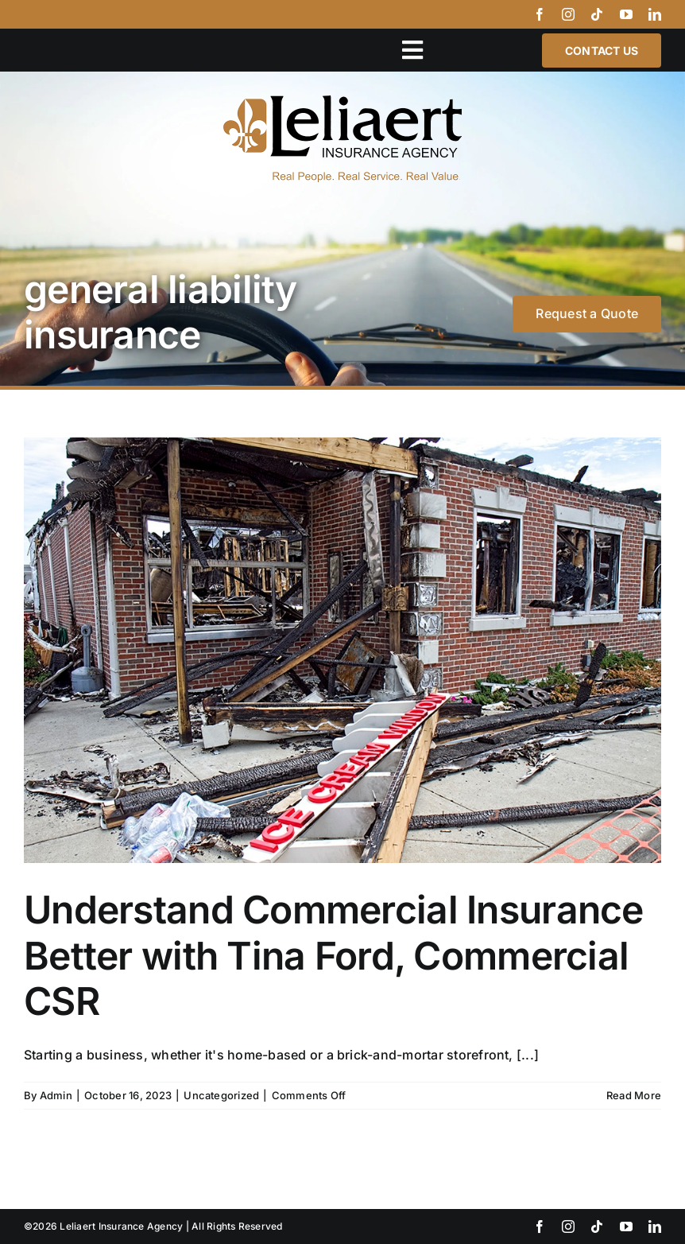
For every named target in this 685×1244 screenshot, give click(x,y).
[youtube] (626, 14)
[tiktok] (596, 14)
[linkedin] (654, 14)
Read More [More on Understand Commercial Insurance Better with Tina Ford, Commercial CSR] (633, 1095)
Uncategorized (221, 1095)
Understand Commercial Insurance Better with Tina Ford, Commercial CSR (334, 955)
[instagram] (568, 14)
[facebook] (539, 14)
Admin (56, 1095)
